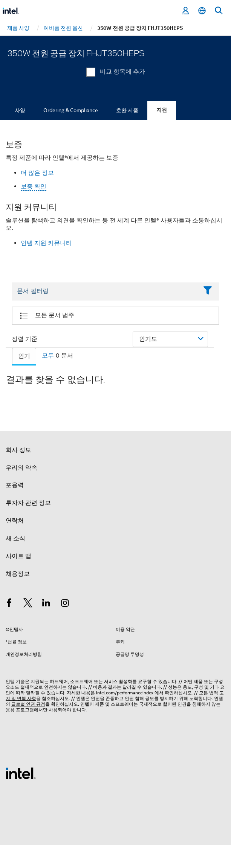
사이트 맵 (18, 556)
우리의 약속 (21, 468)
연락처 (15, 520)
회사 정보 (18, 450)
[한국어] (202, 10)
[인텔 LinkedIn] (46, 604)
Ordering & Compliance (70, 110)
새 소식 (15, 538)
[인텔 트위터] (27, 604)
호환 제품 (127, 110)
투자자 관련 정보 (28, 503)
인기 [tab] (24, 356)
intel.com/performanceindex (124, 692)
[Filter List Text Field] (105, 291)
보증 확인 (33, 186)
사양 (20, 110)
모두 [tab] (48, 355)
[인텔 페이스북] (9, 604)
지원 (161, 110)
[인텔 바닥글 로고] (21, 773)
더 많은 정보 (37, 173)
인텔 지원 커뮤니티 (46, 243)
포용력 (15, 485)
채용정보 (18, 574)
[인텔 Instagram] (65, 604)
